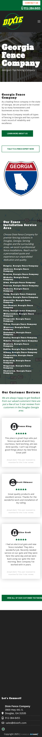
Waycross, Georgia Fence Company (16, 328)
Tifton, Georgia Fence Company (20, 324)
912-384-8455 (32, 8)
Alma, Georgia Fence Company (19, 282)
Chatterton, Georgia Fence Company (17, 372)
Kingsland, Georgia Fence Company (17, 367)
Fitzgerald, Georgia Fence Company (17, 320)
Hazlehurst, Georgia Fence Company (17, 333)
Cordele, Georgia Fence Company (20, 297)
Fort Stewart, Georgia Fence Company (18, 306)
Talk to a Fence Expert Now (20, 149)
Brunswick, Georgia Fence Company (17, 361)
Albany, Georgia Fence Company (20, 352)
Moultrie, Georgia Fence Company (16, 345)
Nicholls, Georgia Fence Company (16, 278)
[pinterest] (4, 729)
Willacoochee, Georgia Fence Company (18, 315)
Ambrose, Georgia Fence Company (16, 270)
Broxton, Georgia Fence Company (21, 274)
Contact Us (31, 2)
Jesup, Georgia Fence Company (19, 294)
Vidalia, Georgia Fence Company (20, 341)
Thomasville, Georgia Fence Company (18, 356)
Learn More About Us (17, 133)
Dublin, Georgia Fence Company (20, 349)
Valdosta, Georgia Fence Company (16, 290)
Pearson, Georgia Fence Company (21, 286)
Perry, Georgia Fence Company (19, 311)
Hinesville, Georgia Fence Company (17, 301)
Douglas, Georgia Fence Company (20, 266)
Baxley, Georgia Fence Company (20, 338)
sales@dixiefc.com (16, 722)
